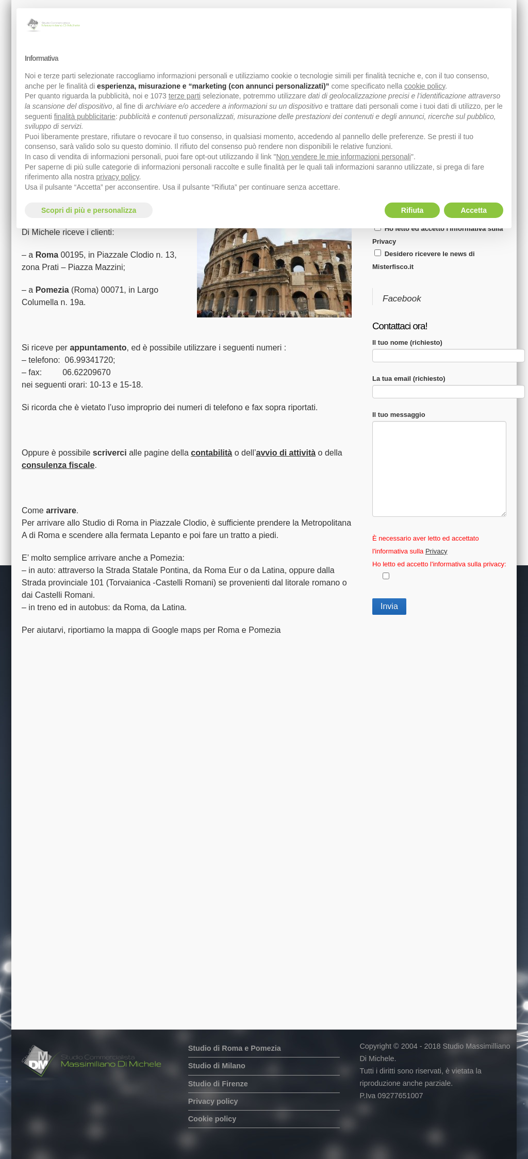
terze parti (185, 95)
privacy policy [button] (117, 177)
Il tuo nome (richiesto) (448, 349)
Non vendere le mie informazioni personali (343, 156)
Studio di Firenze (218, 1084)
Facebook (402, 299)
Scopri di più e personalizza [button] (88, 210)
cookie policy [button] (424, 86)
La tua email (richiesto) (448, 385)
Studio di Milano (216, 1066)
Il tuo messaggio (439, 421)
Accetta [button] (473, 210)
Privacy (384, 241)
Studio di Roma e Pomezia (234, 1048)
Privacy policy (213, 1101)
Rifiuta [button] (412, 210)
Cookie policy (212, 1119)
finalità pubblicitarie (85, 116)
